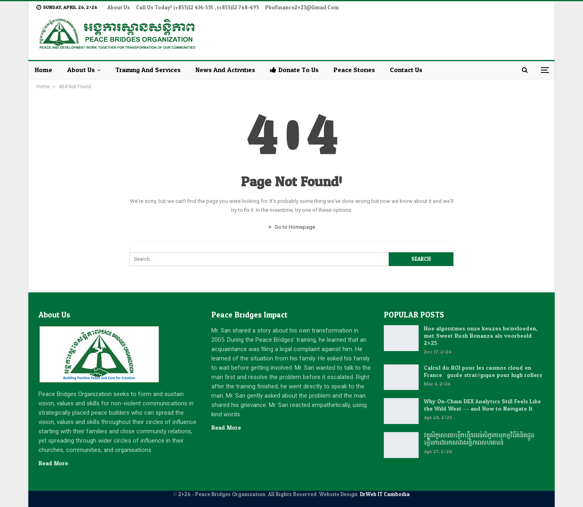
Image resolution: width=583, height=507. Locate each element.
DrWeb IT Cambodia (385, 494)
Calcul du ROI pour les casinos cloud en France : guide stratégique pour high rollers (483, 371)
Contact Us (406, 70)
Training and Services (148, 70)
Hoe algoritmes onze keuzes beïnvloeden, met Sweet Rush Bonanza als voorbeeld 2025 (481, 336)
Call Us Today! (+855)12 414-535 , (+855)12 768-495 (197, 8)
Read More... (55, 463)
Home (43, 70)
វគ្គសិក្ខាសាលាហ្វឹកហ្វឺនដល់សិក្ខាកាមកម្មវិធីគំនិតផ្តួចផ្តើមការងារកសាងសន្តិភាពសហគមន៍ (479, 439)
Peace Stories (354, 70)
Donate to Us (294, 70)
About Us (118, 8)
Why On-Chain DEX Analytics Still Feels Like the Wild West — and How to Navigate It (482, 405)
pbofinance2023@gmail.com (302, 8)
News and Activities (225, 70)
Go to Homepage (291, 227)
